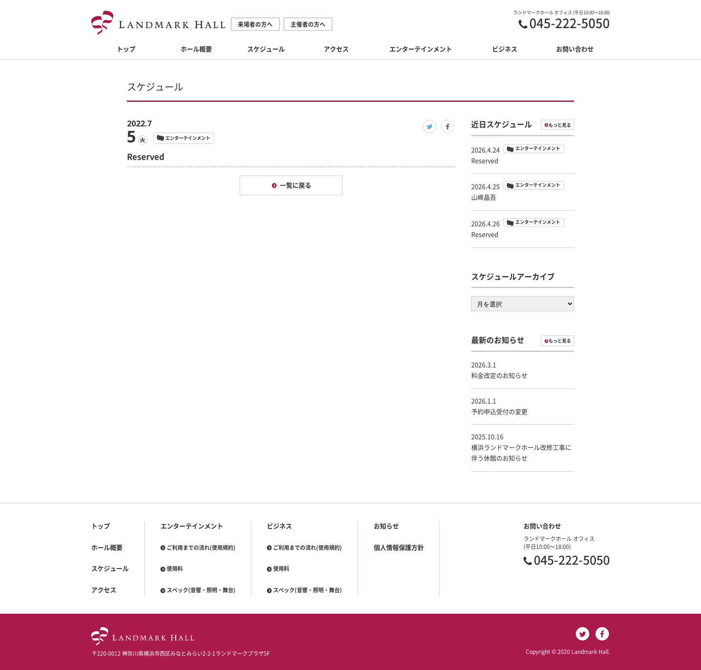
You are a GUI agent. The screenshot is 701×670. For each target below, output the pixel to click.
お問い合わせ (575, 49)
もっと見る (560, 125)
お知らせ (386, 526)
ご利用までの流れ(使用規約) (201, 547)
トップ (126, 49)
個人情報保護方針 (399, 547)
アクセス (336, 49)
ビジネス (504, 49)
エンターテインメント (420, 49)
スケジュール (266, 49)
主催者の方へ (308, 24)
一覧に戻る (295, 185)
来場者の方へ (255, 24)
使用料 (175, 568)
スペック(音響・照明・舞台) (201, 590)
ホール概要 (196, 49)
